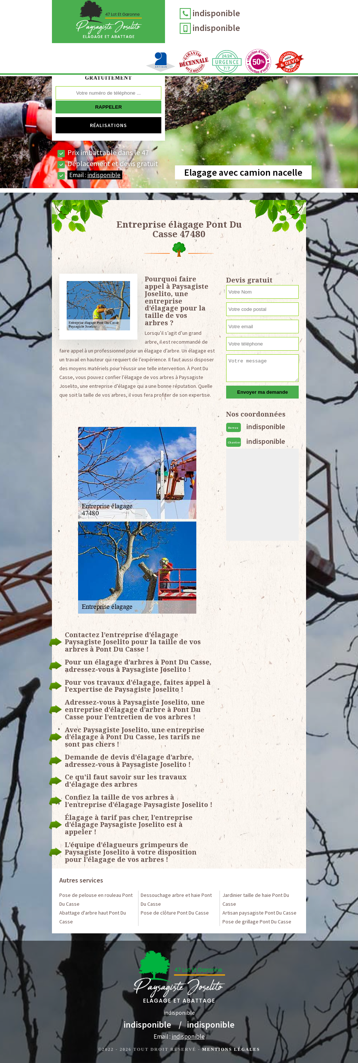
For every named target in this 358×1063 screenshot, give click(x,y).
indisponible (216, 13)
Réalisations (108, 125)
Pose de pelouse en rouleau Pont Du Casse (96, 899)
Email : (94, 175)
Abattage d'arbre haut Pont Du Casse (92, 917)
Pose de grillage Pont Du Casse (256, 921)
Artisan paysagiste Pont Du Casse (259, 912)
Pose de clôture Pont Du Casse (175, 912)
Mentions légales (231, 1049)
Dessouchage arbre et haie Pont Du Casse (176, 899)
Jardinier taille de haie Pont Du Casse (255, 899)
